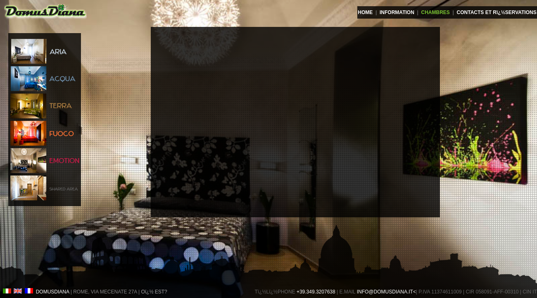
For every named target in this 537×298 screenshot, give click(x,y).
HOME (365, 12)
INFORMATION (397, 12)
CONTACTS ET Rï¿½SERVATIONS (497, 12)
